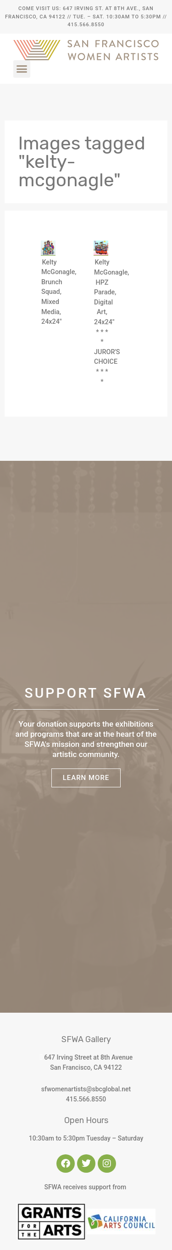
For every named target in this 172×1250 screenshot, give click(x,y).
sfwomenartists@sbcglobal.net (86, 1089)
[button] (22, 69)
